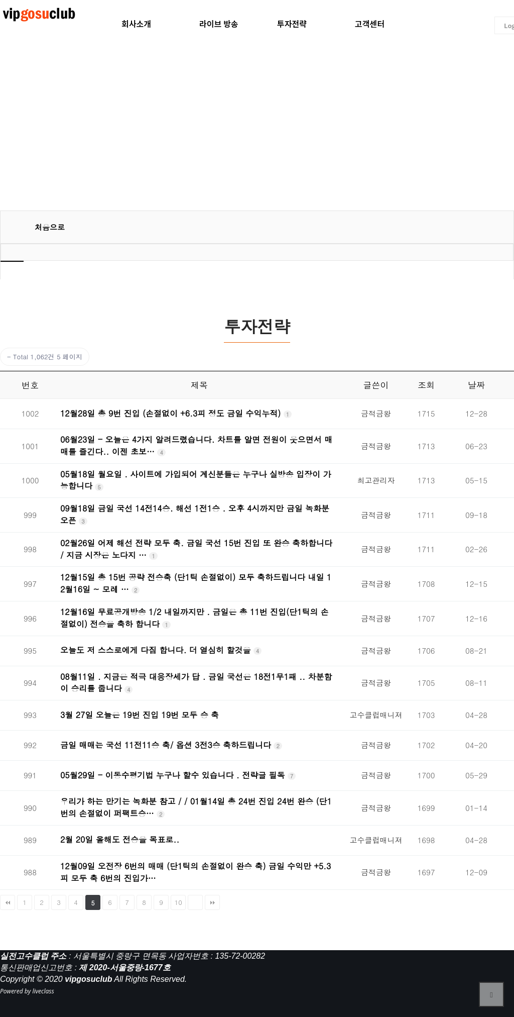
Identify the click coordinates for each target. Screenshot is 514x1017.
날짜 (476, 385)
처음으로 (50, 227)
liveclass (40, 15)
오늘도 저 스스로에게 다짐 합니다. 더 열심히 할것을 (156, 650)
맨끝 (212, 902)
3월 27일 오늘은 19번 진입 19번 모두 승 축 (139, 715)
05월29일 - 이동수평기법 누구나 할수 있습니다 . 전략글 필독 (174, 775)
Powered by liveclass (27, 991)
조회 (426, 385)
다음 (195, 902)
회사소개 (136, 24)
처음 (7, 902)
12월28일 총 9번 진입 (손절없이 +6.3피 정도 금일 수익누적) (172, 413)
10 (178, 902)
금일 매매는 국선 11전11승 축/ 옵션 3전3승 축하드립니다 (167, 745)
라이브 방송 (218, 24)
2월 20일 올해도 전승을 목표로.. (119, 839)
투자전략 (292, 24)
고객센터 (369, 24)
